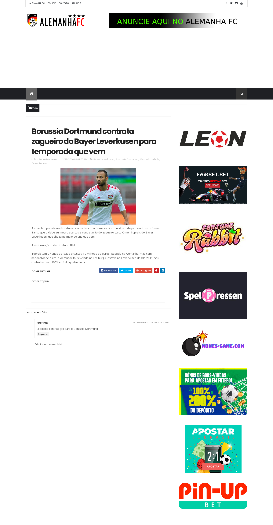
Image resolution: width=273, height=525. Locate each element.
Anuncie (77, 3)
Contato (64, 3)
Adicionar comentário (49, 344)
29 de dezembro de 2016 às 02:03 (151, 322)
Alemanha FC (37, 3)
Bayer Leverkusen (104, 159)
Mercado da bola (149, 159)
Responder (43, 334)
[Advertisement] (136, 59)
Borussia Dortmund (127, 159)
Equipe (52, 3)
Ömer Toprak (39, 163)
